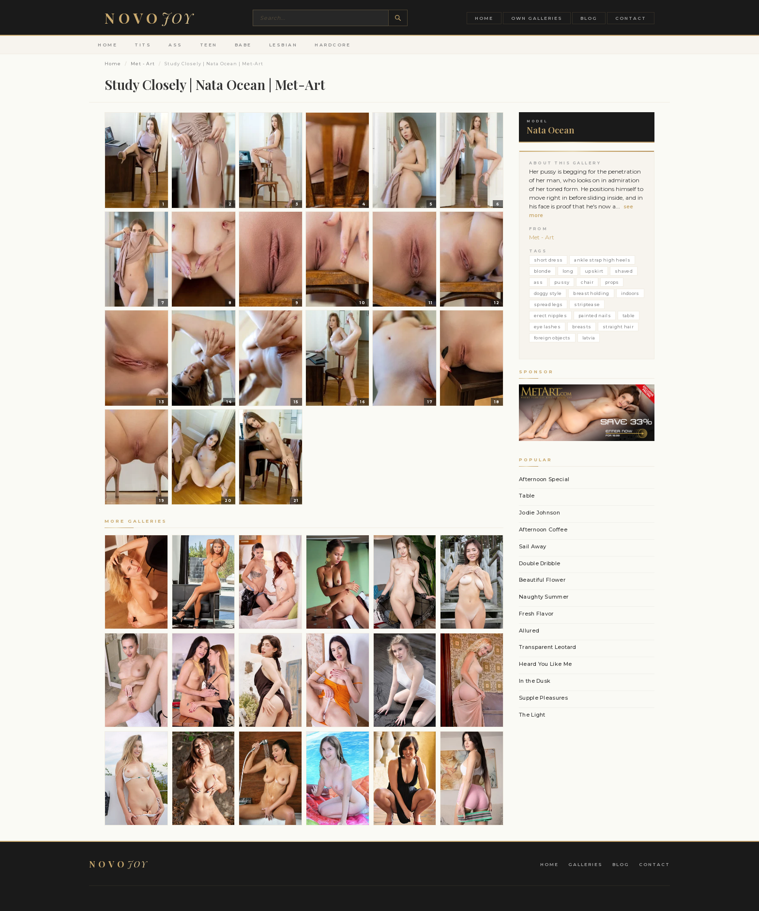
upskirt (594, 271)
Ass (175, 44)
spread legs (548, 304)
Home (484, 18)
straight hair (618, 326)
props (612, 282)
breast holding (591, 293)
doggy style (548, 293)
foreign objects (552, 337)
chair (587, 282)
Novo (149, 18)
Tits (143, 44)
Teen (208, 44)
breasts (581, 326)
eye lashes (547, 326)
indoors (630, 293)
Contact (630, 18)
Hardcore (332, 44)
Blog (588, 18)
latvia (588, 337)
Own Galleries (536, 18)
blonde (542, 271)
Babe (243, 44)
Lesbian (283, 44)
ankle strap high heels (602, 260)
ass (538, 282)
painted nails (594, 315)
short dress (548, 260)
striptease (587, 304)
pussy (562, 282)
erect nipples (550, 315)
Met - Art (143, 63)
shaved (624, 271)
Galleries (585, 864)
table (628, 315)
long (567, 271)
